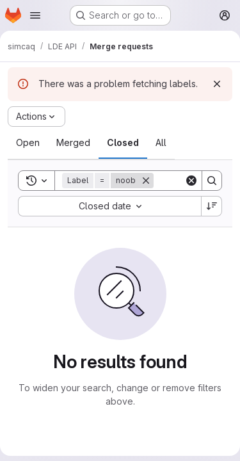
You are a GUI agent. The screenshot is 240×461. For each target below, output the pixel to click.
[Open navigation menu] (35, 15)
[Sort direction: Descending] (212, 206)
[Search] (212, 180)
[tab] (28, 143)
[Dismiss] (217, 84)
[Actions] (36, 116)
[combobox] (109, 206)
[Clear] (191, 180)
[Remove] (146, 180)
